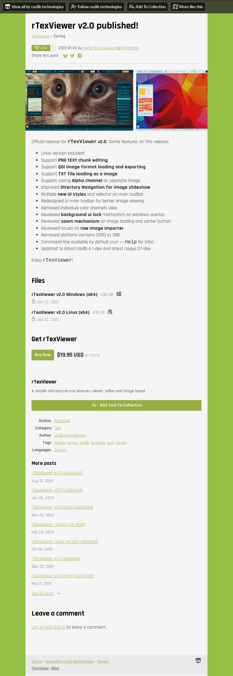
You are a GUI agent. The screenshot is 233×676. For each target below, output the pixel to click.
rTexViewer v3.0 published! (57, 492)
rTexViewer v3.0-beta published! (62, 509)
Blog (55, 669)
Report (103, 663)
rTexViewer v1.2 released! (56, 560)
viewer (121, 444)
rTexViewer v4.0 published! (57, 475)
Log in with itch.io (48, 629)
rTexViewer (40, 36)
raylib (84, 444)
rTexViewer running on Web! (59, 526)
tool (110, 444)
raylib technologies (99, 48)
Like (41, 48)
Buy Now (43, 356)
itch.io (37, 663)
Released (62, 422)
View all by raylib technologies (70, 663)
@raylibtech (127, 48)
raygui (72, 444)
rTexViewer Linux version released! (65, 543)
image (59, 444)
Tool (57, 430)
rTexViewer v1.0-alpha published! (63, 578)
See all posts (43, 595)
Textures (98, 444)
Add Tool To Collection (116, 407)
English (60, 452)
